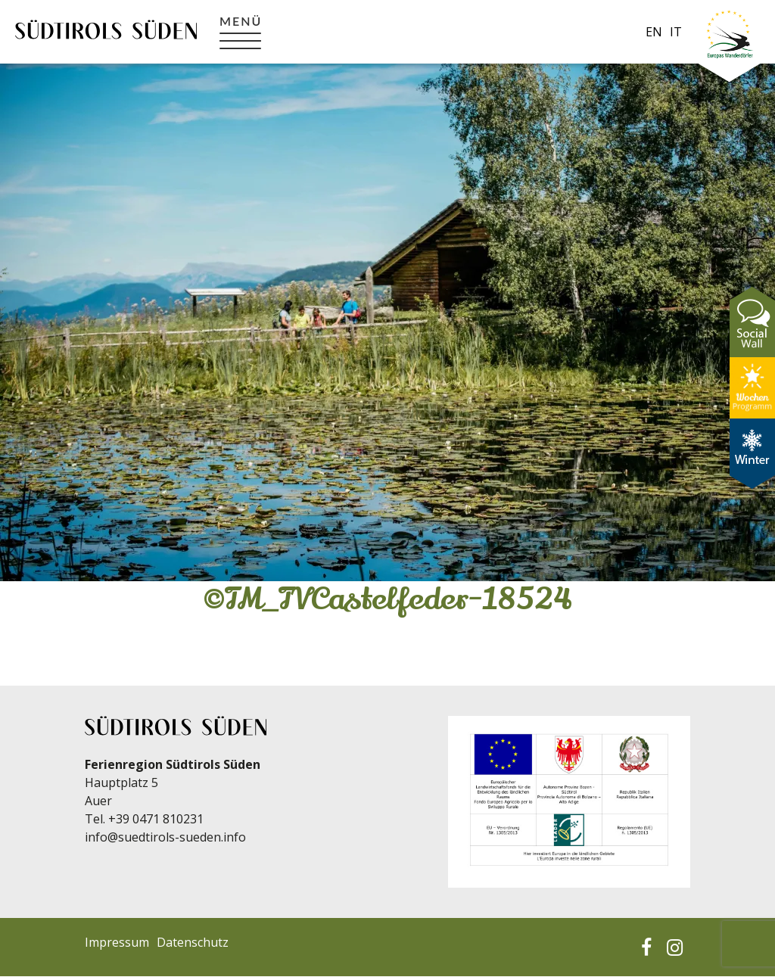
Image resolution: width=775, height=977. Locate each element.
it (676, 31)
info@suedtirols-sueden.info (165, 837)
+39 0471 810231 (156, 819)
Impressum (117, 942)
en (654, 31)
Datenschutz (193, 942)
